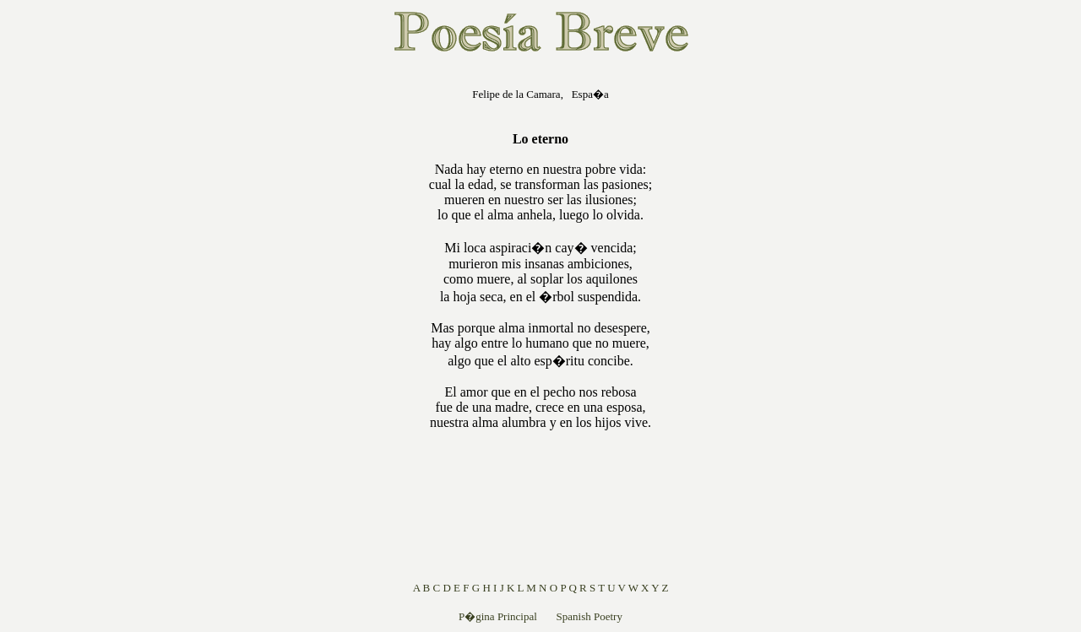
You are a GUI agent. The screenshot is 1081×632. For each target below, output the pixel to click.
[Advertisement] (321, 324)
